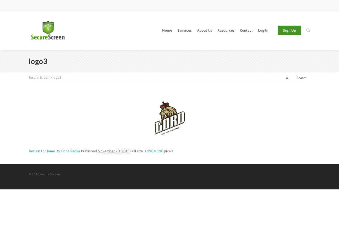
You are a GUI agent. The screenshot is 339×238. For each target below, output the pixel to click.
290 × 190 (155, 151)
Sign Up (289, 30)
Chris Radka (70, 151)
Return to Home (42, 151)
